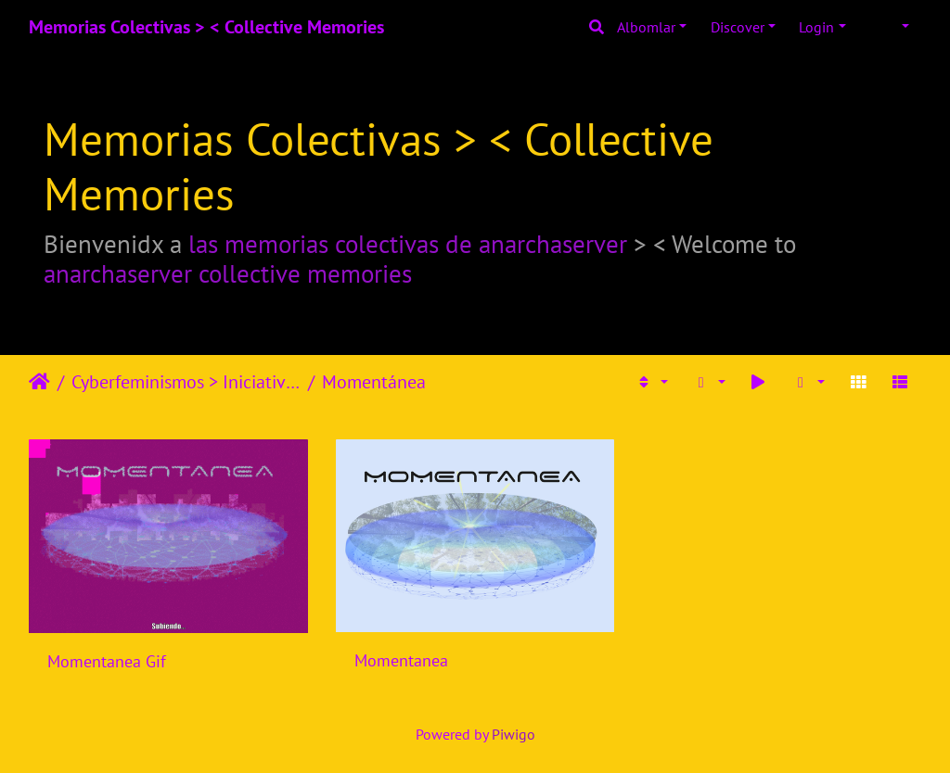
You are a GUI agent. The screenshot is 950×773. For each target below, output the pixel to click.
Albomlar (646, 27)
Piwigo (513, 734)
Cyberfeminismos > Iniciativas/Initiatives (186, 382)
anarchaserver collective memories (228, 273)
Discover (737, 27)
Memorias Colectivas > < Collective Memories (206, 27)
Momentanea (401, 660)
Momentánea (374, 382)
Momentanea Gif (106, 661)
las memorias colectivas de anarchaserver (407, 244)
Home (39, 382)
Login (816, 27)
